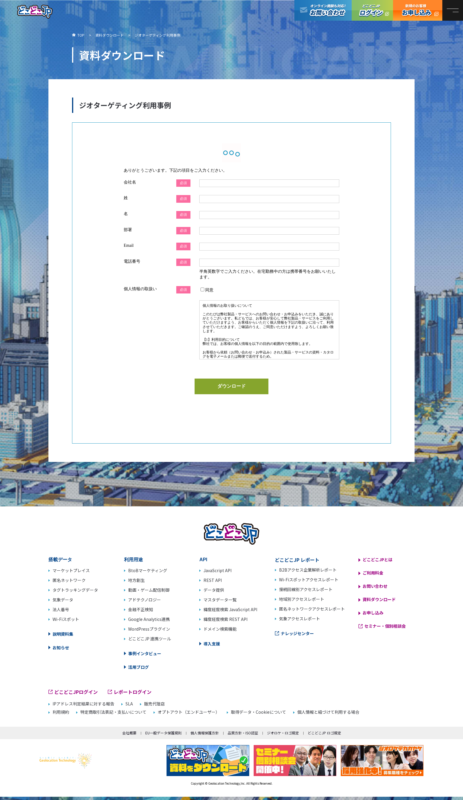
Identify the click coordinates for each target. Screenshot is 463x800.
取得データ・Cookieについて (258, 712)
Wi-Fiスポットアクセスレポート (308, 579)
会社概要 (129, 732)
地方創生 (136, 580)
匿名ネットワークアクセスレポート (312, 609)
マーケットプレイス (71, 570)
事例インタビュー (144, 653)
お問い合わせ (375, 586)
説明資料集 (63, 634)
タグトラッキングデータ (75, 590)
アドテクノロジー (144, 600)
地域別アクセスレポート (301, 599)
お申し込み (373, 613)
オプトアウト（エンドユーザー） (189, 712)
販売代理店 (154, 704)
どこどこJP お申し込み (417, 10)
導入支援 (211, 644)
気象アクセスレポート (299, 618)
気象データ (63, 600)
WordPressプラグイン (149, 629)
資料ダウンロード (379, 599)
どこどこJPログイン (372, 10)
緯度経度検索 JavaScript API (230, 609)
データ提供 (213, 590)
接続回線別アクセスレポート (305, 589)
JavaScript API (217, 570)
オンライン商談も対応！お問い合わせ (323, 10)
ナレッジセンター (297, 633)
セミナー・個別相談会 (385, 626)
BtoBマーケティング (147, 570)
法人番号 (61, 609)
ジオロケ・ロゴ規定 (283, 732)
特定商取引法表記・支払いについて (113, 712)
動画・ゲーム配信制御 (148, 590)
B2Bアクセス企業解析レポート (308, 570)
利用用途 (133, 559)
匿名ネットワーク (69, 580)
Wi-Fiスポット (66, 619)
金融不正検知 (140, 609)
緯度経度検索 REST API (225, 619)
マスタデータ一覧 (220, 600)
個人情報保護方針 (204, 732)
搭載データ (60, 559)
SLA (129, 704)
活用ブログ (138, 667)
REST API (212, 580)
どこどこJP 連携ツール (149, 639)
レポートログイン (132, 691)
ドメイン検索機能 (220, 629)
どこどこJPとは (377, 559)
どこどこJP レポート (297, 559)
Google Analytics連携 (149, 619)
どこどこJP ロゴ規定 (324, 732)
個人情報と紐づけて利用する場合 (328, 712)
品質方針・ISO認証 (243, 732)
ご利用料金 (373, 573)
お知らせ (61, 647)
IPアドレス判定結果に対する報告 (83, 704)
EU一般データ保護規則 (163, 732)
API (203, 559)
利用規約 (61, 712)
